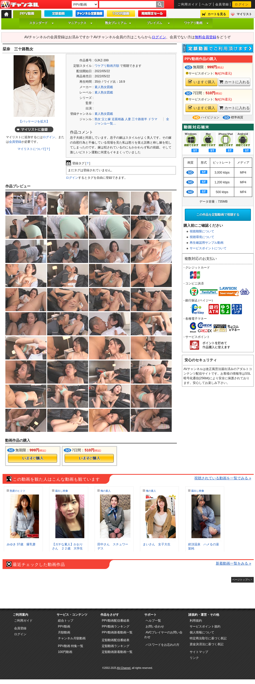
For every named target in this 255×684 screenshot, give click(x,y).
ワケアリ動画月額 (107, 66)
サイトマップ (199, 652)
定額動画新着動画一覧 (117, 652)
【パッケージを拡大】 (34, 121)
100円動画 (65, 652)
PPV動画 (64, 626)
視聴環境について (202, 237)
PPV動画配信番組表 (115, 620)
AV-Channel (20, 5)
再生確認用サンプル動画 (206, 242)
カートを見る (217, 14)
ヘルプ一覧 (153, 620)
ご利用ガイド (188, 4)
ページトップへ (241, 579)
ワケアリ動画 (196, 23)
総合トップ (65, 620)
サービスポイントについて (208, 248)
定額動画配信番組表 (115, 640)
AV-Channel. (124, 668)
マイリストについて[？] (33, 149)
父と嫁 (106, 119)
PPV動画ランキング (115, 626)
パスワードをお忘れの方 (162, 645)
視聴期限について (202, 231)
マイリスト (244, 14)
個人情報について (202, 632)
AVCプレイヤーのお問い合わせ (163, 635)
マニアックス (80, 23)
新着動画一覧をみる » (233, 563)
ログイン (242, 4)
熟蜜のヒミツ (17, 490)
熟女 (98, 119)
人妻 (128, 119)
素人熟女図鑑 (104, 87)
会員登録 (222, 4)
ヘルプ (207, 4)
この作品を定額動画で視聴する (217, 214)
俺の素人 (105, 490)
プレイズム (158, 23)
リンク (194, 658)
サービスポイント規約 (205, 626)
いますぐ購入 (201, 82)
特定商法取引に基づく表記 (208, 638)
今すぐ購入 (32, 458)
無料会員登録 (205, 37)
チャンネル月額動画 (72, 638)
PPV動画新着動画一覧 (117, 632)
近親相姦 (118, 119)
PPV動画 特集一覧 (70, 646)
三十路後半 (139, 119)
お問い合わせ (155, 626)
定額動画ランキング (115, 646)
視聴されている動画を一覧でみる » (222, 478)
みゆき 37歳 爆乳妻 (21, 544)
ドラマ (152, 119)
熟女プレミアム (118, 23)
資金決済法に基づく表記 (206, 644)
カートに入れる (234, 82)
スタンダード (41, 23)
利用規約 (196, 620)
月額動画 (64, 632)
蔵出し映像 (61, 490)
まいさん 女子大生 (156, 544)
